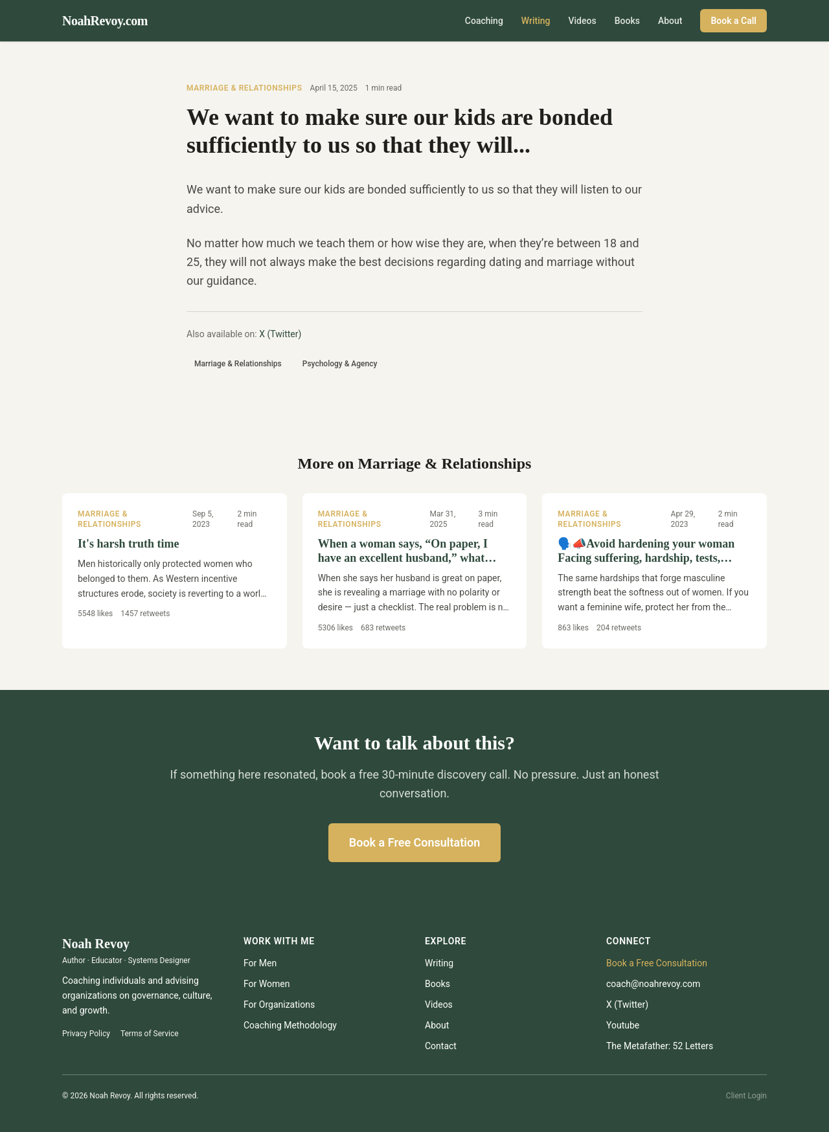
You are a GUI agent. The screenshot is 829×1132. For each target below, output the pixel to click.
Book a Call (733, 21)
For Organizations (279, 1004)
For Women (267, 984)
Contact (441, 1046)
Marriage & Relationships (244, 88)
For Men (260, 963)
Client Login (746, 1095)
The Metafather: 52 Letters (659, 1046)
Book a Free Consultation (414, 842)
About (670, 21)
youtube (622, 1025)
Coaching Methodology (290, 1025)
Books (627, 21)
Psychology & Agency (340, 363)
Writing (536, 21)
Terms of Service (149, 1033)
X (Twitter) (280, 334)
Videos (582, 21)
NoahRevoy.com (105, 21)
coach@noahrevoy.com (653, 984)
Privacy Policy (86, 1033)
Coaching (484, 21)
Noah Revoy (96, 944)
